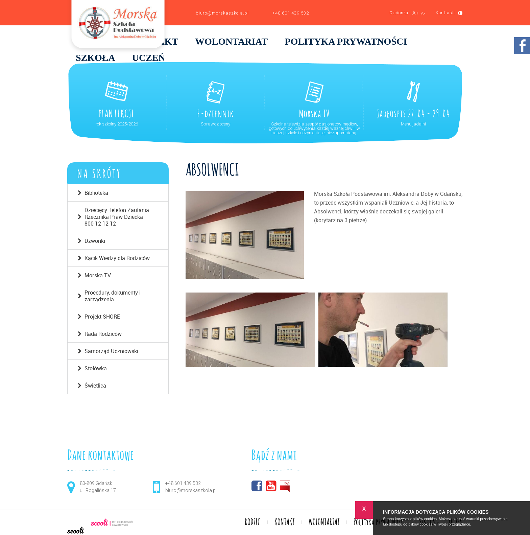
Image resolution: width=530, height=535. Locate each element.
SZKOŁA (95, 58)
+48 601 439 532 (290, 13)
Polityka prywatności (346, 42)
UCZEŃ (148, 58)
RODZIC (253, 522)
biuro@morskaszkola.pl (222, 13)
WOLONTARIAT (231, 42)
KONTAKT (284, 522)
